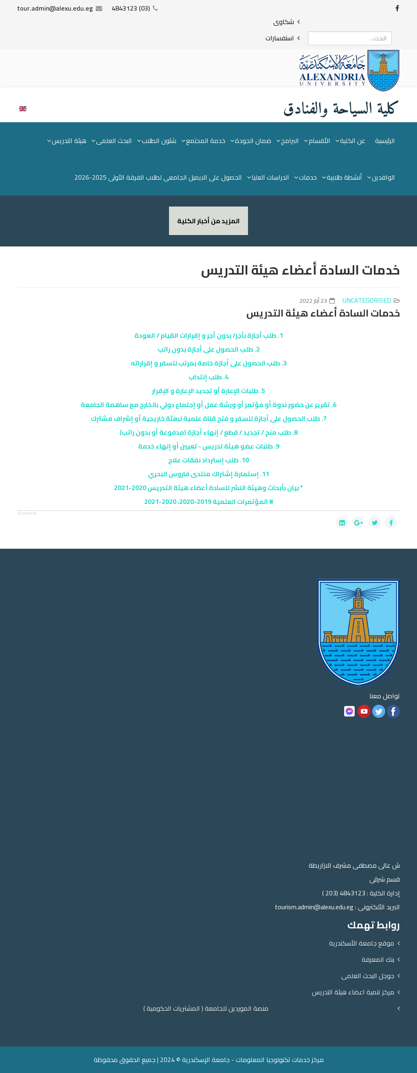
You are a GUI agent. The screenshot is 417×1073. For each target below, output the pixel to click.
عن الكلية (352, 140)
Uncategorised (366, 300)
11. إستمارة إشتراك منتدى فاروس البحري (208, 474)
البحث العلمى (114, 140)
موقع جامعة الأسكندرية (361, 943)
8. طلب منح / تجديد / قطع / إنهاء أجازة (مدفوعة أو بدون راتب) (209, 432)
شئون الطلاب (159, 140)
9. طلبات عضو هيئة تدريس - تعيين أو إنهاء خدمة (208, 446)
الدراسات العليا (270, 177)
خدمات (308, 177)
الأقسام (319, 140)
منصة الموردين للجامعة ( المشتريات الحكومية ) (205, 1008)
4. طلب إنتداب (208, 377)
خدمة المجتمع (205, 140)
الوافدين (383, 177)
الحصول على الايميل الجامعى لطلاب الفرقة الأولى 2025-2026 (158, 177)
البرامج (290, 140)
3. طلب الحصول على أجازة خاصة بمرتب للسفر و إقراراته (209, 363)
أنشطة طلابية (344, 177)
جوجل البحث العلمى (367, 976)
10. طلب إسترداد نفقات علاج (208, 460)
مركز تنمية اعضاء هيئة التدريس (353, 992)
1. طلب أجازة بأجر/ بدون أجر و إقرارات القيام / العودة (208, 335)
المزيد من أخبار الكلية (208, 221)
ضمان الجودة (253, 140)
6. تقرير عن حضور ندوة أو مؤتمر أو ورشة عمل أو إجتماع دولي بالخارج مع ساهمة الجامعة (208, 404)
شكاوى (283, 21)
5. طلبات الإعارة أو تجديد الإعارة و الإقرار (208, 391)
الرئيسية (385, 140)
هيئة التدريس (69, 140)
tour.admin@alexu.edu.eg (55, 8)
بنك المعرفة (378, 959)
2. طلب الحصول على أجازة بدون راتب (209, 349)
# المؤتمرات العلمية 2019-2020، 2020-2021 (208, 501)
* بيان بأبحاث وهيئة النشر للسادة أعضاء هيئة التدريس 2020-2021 (208, 488)
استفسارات (280, 38)
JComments (27, 513)
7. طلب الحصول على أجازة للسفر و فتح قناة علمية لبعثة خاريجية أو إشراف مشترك (209, 418)
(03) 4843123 (131, 8)
